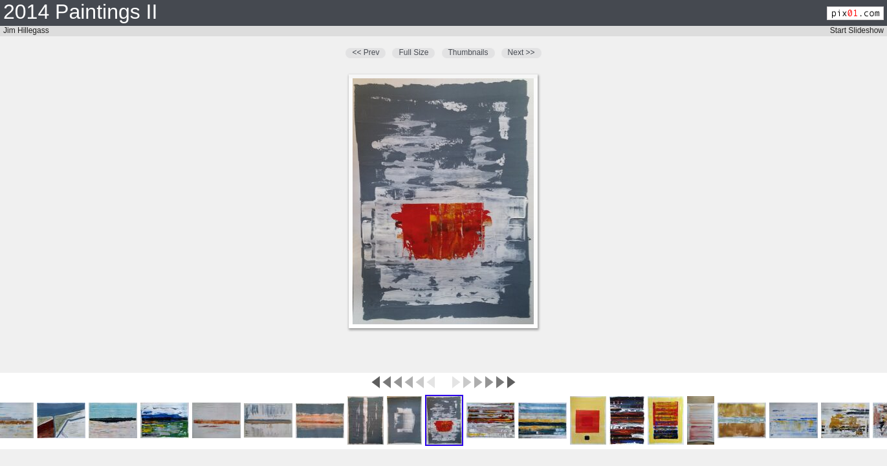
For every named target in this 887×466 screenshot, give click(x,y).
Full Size (413, 52)
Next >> (521, 52)
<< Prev (365, 52)
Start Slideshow (857, 30)
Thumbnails (468, 52)
